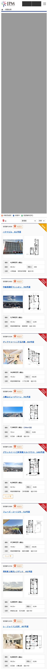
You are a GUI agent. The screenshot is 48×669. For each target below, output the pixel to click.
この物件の (24, 226)
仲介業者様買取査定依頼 (36, 3)
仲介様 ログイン (27, 3)
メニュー (44, 4)
